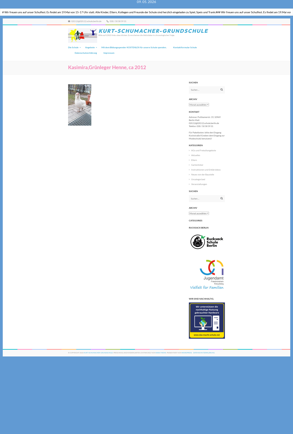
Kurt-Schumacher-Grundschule (153, 31)
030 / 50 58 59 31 (116, 21)
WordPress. (187, 353)
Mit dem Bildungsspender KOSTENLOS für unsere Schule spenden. (134, 47)
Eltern (194, 160)
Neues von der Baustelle (202, 174)
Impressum (108, 53)
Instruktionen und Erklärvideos (206, 169)
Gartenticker (197, 164)
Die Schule (73, 47)
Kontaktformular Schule (185, 47)
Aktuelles (195, 155)
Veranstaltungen (199, 184)
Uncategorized (198, 179)
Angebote (90, 47)
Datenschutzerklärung (86, 53)
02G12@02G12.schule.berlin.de (84, 21)
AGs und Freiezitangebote (203, 150)
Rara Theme (161, 353)
